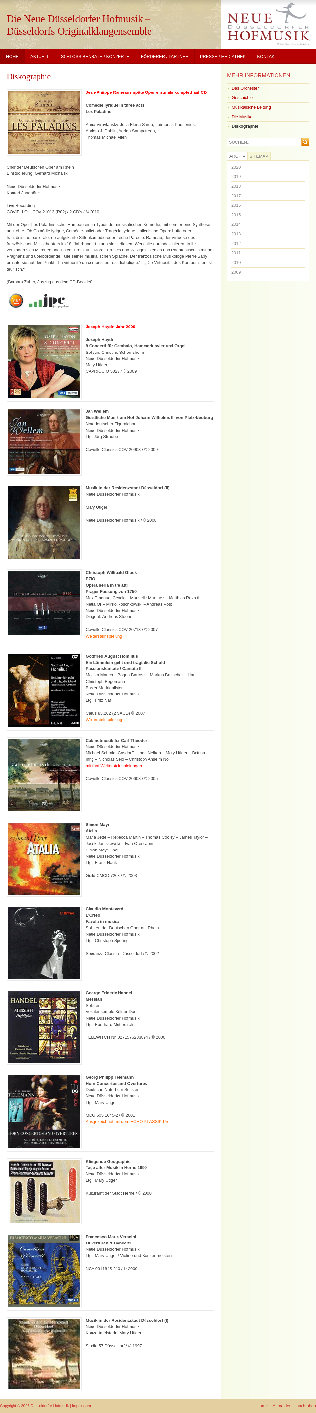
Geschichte (242, 97)
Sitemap (259, 156)
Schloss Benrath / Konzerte (95, 56)
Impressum (81, 1406)
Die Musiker (243, 116)
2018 (236, 186)
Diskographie (29, 76)
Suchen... (239, 142)
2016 (236, 205)
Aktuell (39, 56)
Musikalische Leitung (251, 107)
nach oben (306, 1405)
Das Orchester (245, 88)
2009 (236, 272)
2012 (236, 243)
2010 (236, 262)
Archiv (237, 156)
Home (12, 56)
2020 (236, 167)
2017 (236, 195)
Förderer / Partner (165, 56)
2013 (236, 233)
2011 (236, 252)
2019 (236, 176)
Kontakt (267, 56)
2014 (236, 224)
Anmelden (282, 1405)
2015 (236, 214)
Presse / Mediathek (223, 56)
